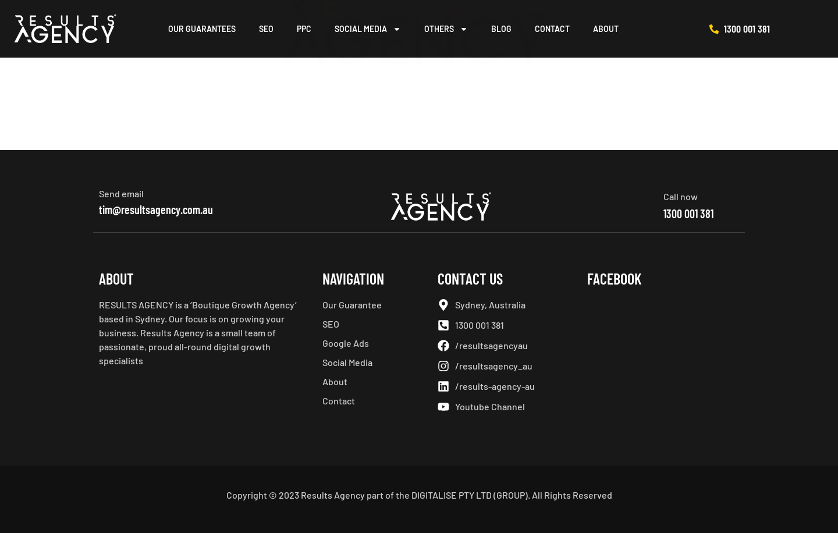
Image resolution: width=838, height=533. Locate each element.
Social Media (368, 29)
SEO (266, 29)
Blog (501, 29)
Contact (552, 29)
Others (446, 29)
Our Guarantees (202, 29)
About (606, 29)
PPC (304, 29)
